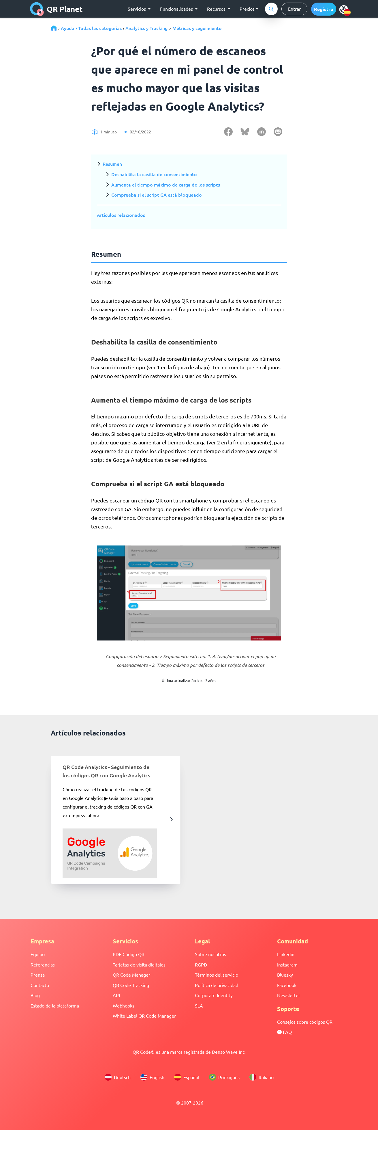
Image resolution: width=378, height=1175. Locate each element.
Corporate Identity (214, 995)
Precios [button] (247, 9)
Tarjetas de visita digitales (139, 964)
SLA (199, 1005)
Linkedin (285, 954)
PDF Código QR (128, 954)
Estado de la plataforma (55, 1005)
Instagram (287, 964)
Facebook (286, 985)
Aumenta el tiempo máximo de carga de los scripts (165, 184)
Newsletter (288, 995)
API (116, 995)
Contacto (40, 985)
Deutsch (118, 1077)
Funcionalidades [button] (177, 9)
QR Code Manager (131, 974)
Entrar (294, 9)
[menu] (343, 9)
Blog (35, 995)
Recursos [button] (217, 9)
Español (186, 1077)
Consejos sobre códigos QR (304, 1022)
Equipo (38, 954)
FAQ (284, 1032)
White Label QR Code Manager (144, 1015)
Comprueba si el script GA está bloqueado (156, 194)
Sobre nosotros (210, 954)
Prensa (38, 974)
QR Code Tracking (131, 985)
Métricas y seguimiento (197, 28)
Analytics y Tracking (146, 28)
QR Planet (56, 9)
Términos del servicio (216, 974)
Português (224, 1077)
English (152, 1077)
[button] (323, 9)
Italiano (261, 1077)
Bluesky (285, 974)
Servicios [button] (137, 9)
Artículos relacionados (121, 215)
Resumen (112, 164)
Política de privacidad (216, 985)
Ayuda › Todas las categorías (91, 28)
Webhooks (123, 1005)
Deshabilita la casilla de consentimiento (154, 174)
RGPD (201, 964)
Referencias (43, 964)
